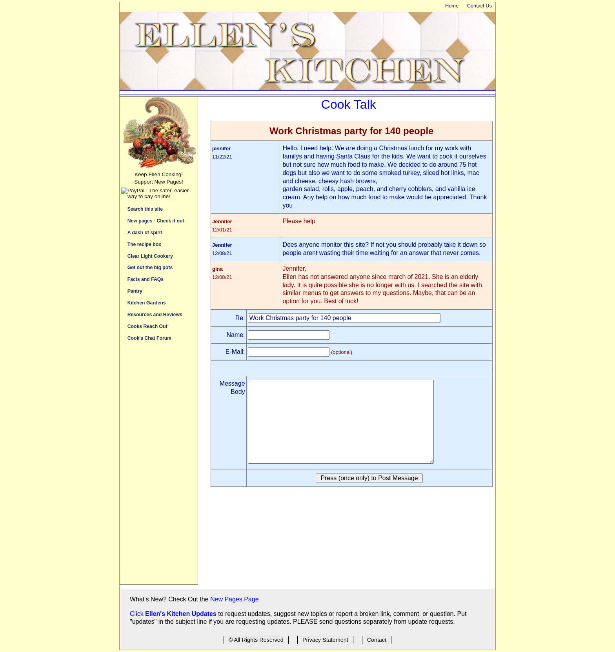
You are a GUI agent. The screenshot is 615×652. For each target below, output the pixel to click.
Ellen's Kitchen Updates (181, 613)
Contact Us (479, 6)
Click (137, 613)
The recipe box (144, 244)
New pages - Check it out (155, 220)
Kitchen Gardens (146, 302)
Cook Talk (348, 104)
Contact (377, 640)
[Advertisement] (158, 467)
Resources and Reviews (154, 314)
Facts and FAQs (145, 279)
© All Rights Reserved (256, 640)
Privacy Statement (325, 640)
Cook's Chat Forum (149, 338)
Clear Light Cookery (150, 256)
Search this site (145, 208)
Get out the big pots (150, 267)
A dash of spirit (144, 232)
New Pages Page (234, 599)
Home (452, 6)
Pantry (134, 290)
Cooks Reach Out (147, 326)
